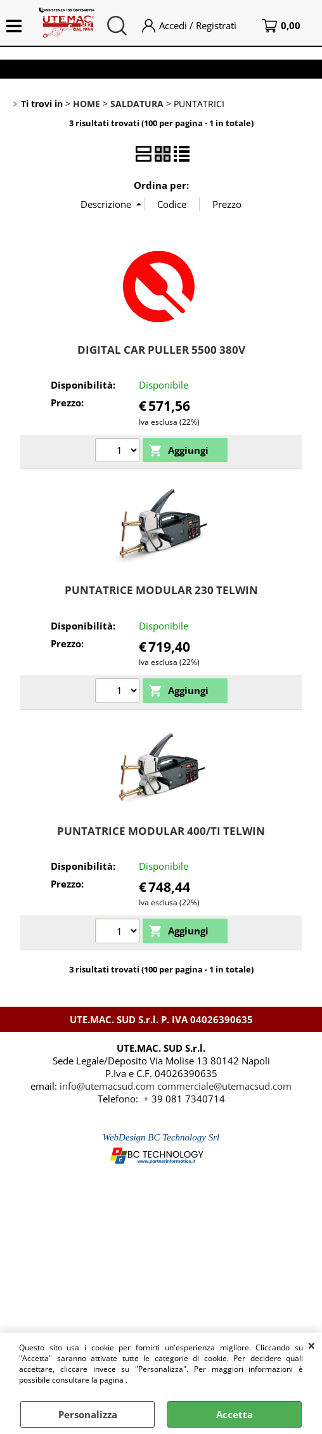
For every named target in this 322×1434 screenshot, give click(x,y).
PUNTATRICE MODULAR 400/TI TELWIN (161, 831)
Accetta (234, 1414)
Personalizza (87, 1414)
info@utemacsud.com (107, 1086)
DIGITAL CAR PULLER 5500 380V (161, 349)
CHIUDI (311, 1345)
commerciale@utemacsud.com (224, 1086)
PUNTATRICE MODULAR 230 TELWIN (161, 590)
